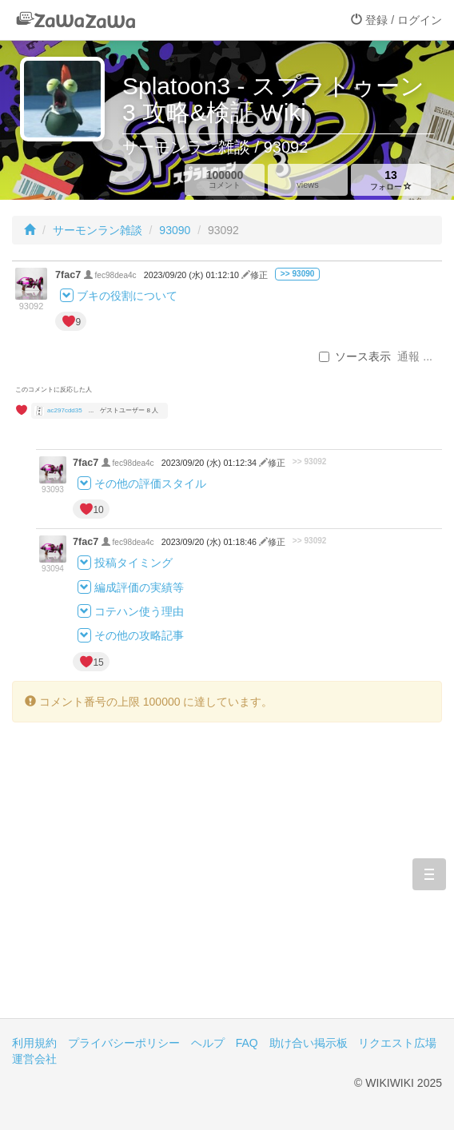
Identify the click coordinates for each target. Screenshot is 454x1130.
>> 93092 (310, 461)
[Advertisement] (227, 882)
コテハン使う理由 (139, 611)
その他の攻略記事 (139, 636)
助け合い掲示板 (308, 1042)
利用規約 (34, 1042)
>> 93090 (298, 273)
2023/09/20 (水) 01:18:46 (210, 542)
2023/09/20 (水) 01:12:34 (210, 463)
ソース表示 (355, 356)
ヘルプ (208, 1042)
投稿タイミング (133, 563)
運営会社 (34, 1058)
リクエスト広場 (397, 1042)
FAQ (247, 1042)
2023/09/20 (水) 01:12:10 (192, 275)
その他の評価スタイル (150, 483)
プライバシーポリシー (124, 1042)
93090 (174, 230)
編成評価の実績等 (139, 587)
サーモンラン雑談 (97, 230)
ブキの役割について (127, 295)
